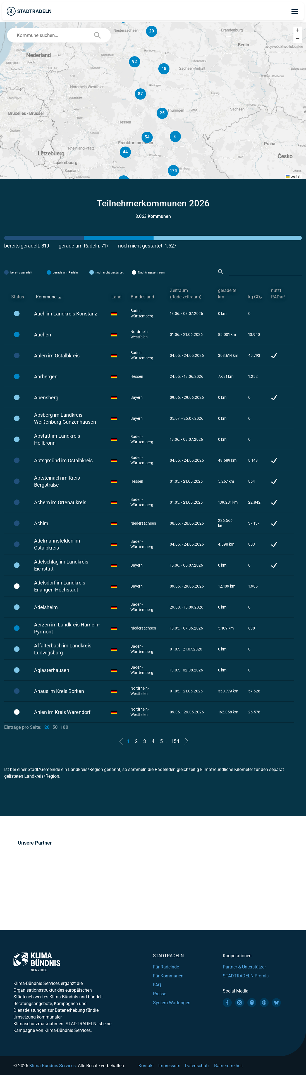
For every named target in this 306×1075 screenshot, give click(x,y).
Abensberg (46, 397)
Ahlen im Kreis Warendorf (62, 712)
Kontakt (146, 1065)
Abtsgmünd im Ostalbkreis (63, 460)
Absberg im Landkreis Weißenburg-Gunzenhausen (65, 418)
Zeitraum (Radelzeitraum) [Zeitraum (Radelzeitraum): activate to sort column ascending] (186, 294)
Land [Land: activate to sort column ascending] (116, 297)
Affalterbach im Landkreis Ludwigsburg (62, 649)
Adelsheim (46, 607)
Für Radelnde (166, 967)
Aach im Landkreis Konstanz (65, 314)
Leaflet (293, 176)
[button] (200, 136)
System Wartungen (171, 1002)
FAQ (157, 984)
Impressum (169, 1065)
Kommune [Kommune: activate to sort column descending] (46, 297)
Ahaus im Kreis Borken (59, 691)
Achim (41, 523)
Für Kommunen (168, 976)
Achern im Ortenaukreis (60, 502)
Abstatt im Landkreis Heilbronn (57, 439)
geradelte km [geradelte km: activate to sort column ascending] (227, 294)
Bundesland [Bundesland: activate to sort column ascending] (142, 297)
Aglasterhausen (51, 670)
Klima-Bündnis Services (52, 1065)
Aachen (42, 335)
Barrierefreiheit (228, 1065)
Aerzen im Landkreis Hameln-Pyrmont (67, 628)
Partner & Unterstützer (244, 967)
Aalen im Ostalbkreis (57, 356)
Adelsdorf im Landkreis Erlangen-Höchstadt (59, 586)
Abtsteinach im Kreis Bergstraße (57, 481)
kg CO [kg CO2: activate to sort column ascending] (255, 297)
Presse (159, 993)
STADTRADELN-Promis (246, 976)
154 (175, 741)
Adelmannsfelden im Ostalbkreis (57, 544)
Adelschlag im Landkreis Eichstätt (61, 565)
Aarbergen (46, 376)
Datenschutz (197, 1065)
